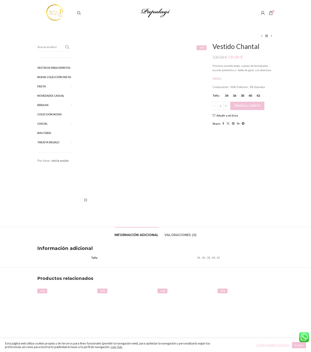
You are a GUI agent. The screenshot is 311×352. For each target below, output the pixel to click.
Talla (215, 95)
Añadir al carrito (247, 105)
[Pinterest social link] (233, 123)
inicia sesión (60, 160)
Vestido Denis (245, 289)
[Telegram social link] (243, 123)
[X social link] (228, 123)
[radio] (226, 96)
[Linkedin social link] (238, 123)
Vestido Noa (185, 294)
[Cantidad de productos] (220, 106)
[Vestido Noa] (185, 258)
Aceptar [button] (299, 345)
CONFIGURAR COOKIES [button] (272, 345)
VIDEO (217, 78)
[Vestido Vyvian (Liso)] (125, 258)
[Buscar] (79, 13)
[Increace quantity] (225, 106)
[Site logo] (55, 12)
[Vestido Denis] (246, 258)
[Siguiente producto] (271, 36)
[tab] (136, 177)
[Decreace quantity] (214, 106)
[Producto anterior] (261, 36)
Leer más (116, 347)
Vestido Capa (65, 289)
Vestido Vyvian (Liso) (125, 289)
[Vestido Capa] (65, 258)
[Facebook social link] (223, 123)
